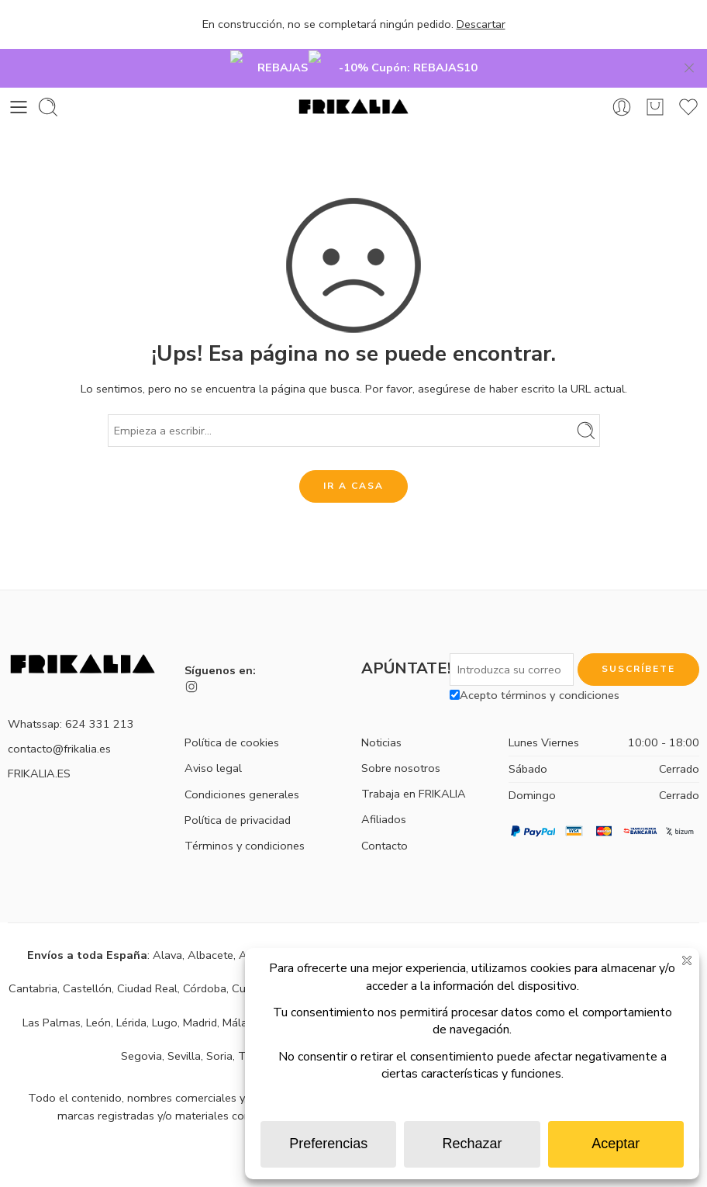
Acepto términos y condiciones (534, 671)
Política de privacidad (238, 796)
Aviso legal (213, 745)
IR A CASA (353, 462)
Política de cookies (232, 719)
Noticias (381, 718)
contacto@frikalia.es (59, 724)
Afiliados (383, 796)
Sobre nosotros (400, 745)
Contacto (384, 821)
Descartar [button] (481, 24)
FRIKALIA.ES (39, 749)
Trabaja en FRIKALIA (413, 770)
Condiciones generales (242, 770)
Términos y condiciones (245, 822)
